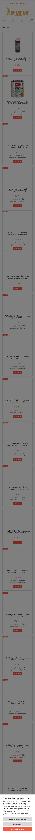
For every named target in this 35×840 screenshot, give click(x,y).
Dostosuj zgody (17, 824)
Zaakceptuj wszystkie (17, 829)
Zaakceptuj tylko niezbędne (17, 819)
